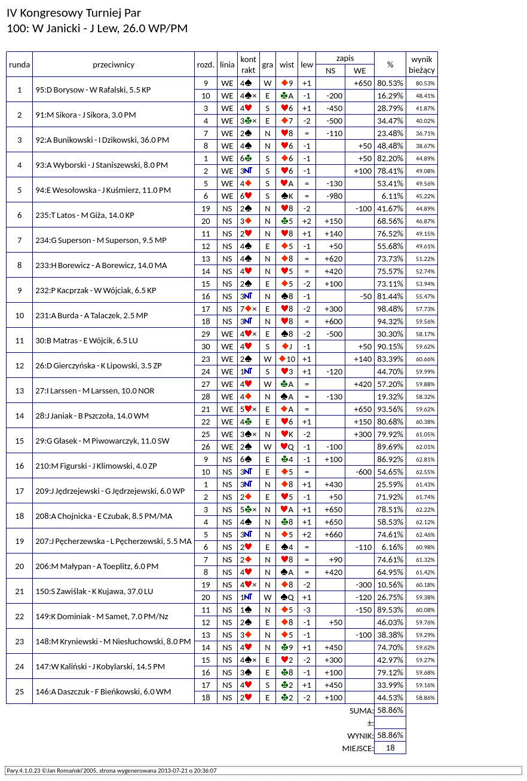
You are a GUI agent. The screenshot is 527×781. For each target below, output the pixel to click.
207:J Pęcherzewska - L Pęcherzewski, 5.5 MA (113, 541)
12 (205, 246)
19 (205, 208)
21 (205, 409)
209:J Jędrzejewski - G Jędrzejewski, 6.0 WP (110, 490)
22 (205, 421)
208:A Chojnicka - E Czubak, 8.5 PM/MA (103, 516)
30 (205, 346)
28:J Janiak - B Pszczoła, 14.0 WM (92, 415)
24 (205, 371)
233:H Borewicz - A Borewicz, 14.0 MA (101, 265)
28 (205, 396)
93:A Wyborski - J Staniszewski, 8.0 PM (101, 164)
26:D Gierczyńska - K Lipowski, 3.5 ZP (98, 365)
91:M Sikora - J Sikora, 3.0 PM (85, 114)
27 (205, 384)
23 (205, 358)
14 (205, 271)
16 (205, 296)
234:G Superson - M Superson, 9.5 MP (101, 240)
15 (205, 283)
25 (205, 434)
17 (205, 308)
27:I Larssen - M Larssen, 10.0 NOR (94, 390)
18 (205, 321)
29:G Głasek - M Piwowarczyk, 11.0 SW (102, 440)
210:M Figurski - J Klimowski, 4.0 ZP (96, 465)
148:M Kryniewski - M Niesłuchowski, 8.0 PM (113, 641)
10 (205, 95)
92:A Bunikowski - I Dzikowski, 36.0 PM (102, 139)
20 (205, 221)
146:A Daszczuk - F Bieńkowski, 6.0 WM (103, 691)
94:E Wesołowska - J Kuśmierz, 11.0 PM (103, 190)
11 (205, 233)
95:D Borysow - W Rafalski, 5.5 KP (93, 89)
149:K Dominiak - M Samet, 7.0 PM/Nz (101, 616)
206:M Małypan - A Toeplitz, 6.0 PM (96, 566)
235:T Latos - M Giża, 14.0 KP (84, 215)
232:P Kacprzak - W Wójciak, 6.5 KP (95, 290)
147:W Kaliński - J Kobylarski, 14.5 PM (100, 666)
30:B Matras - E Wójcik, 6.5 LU (86, 340)
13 (205, 258)
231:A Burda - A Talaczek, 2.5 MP (91, 315)
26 (205, 446)
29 (205, 333)
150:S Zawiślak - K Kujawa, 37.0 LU (94, 591)
